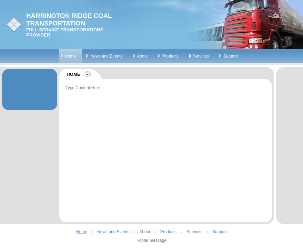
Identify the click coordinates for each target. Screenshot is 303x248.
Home (70, 56)
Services (201, 56)
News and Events (106, 56)
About (142, 56)
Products (170, 56)
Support (230, 56)
